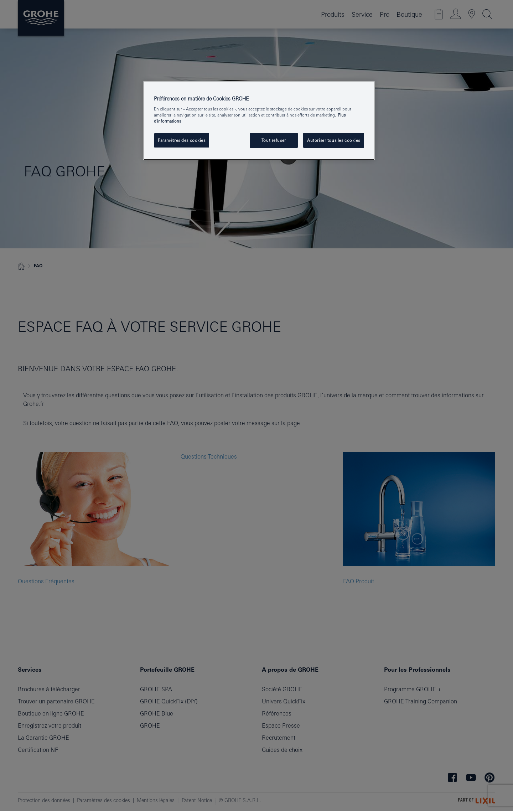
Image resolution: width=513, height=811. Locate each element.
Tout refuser (273, 140)
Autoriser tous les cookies (333, 140)
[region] (259, 120)
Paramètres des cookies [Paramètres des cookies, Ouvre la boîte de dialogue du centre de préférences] (182, 140)
